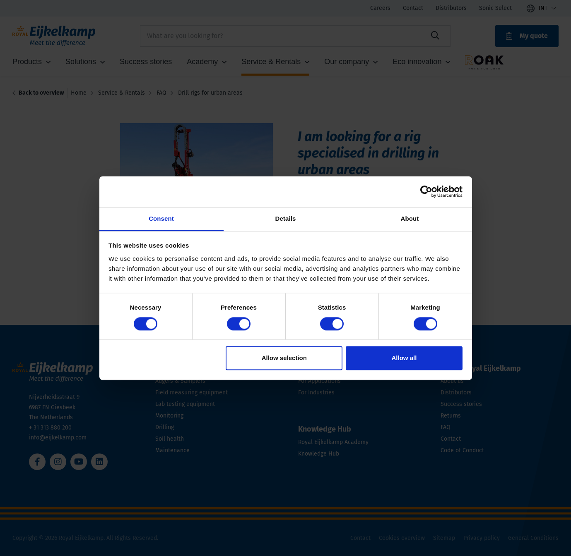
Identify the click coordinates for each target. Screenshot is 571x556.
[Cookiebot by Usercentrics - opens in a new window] (426, 191)
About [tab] (410, 218)
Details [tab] (285, 218)
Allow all (404, 358)
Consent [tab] (161, 218)
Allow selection (284, 358)
